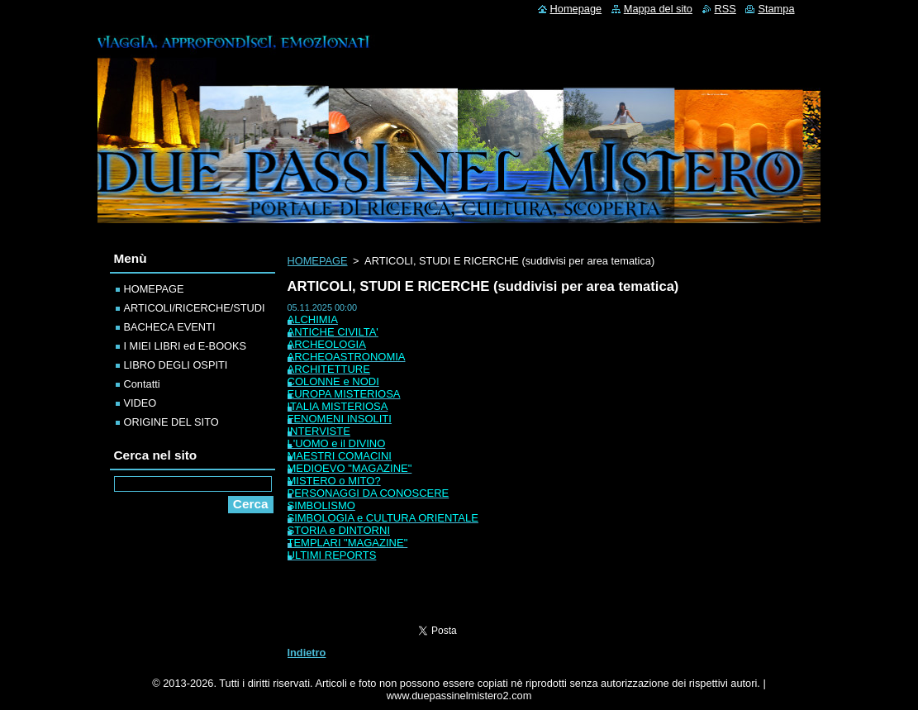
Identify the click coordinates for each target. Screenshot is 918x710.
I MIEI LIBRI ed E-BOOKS (185, 346)
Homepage (576, 8)
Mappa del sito (658, 8)
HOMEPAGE (318, 261)
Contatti (142, 384)
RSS (725, 8)
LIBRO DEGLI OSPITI (176, 365)
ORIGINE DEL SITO (171, 422)
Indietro (307, 652)
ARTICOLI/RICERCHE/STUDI (194, 308)
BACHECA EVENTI (170, 327)
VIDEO (140, 403)
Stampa (776, 8)
